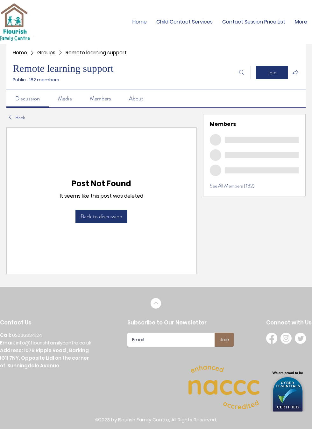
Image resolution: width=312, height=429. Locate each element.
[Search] (241, 72)
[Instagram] (286, 338)
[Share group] (295, 72)
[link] (27, 98)
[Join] (224, 340)
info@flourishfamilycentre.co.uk (53, 342)
